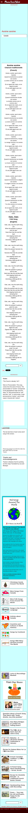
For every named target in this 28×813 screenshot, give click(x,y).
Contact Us (6, 809)
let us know (9, 448)
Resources (17, 809)
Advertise (12, 809)
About (2, 809)
